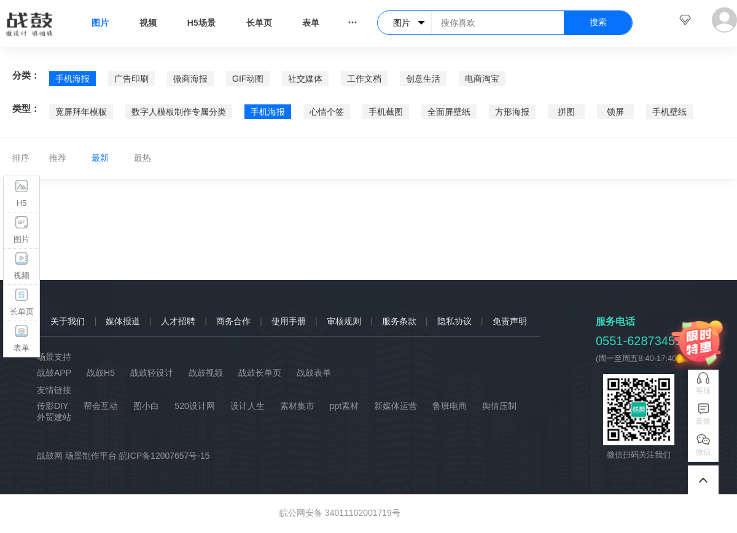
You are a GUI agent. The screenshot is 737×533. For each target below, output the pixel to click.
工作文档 (364, 79)
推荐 (57, 158)
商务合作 (233, 321)
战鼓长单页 (259, 373)
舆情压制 (499, 406)
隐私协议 (454, 321)
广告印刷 (131, 79)
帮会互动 (101, 406)
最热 (142, 158)
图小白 (146, 406)
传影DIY (52, 406)
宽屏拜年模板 (81, 112)
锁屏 (615, 112)
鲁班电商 (449, 406)
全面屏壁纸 (448, 112)
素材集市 (297, 406)
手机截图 (385, 112)
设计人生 (247, 406)
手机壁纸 (669, 112)
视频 (148, 23)
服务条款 (399, 321)
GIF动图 (247, 79)
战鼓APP (54, 373)
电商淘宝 (482, 79)
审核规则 (344, 321)
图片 (100, 23)
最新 (100, 158)
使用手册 (288, 321)
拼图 (566, 112)
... (352, 20)
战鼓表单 (314, 373)
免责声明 (510, 321)
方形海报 (512, 112)
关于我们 (67, 321)
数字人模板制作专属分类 (178, 112)
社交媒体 (305, 79)
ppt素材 (344, 406)
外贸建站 (54, 417)
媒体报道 (123, 321)
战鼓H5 (101, 373)
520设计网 (194, 406)
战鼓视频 (206, 373)
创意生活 (423, 79)
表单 (310, 23)
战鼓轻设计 (151, 373)
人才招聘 (178, 321)
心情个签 (327, 112)
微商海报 (190, 79)
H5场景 (201, 23)
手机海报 (72, 79)
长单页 (259, 23)
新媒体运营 (395, 406)
